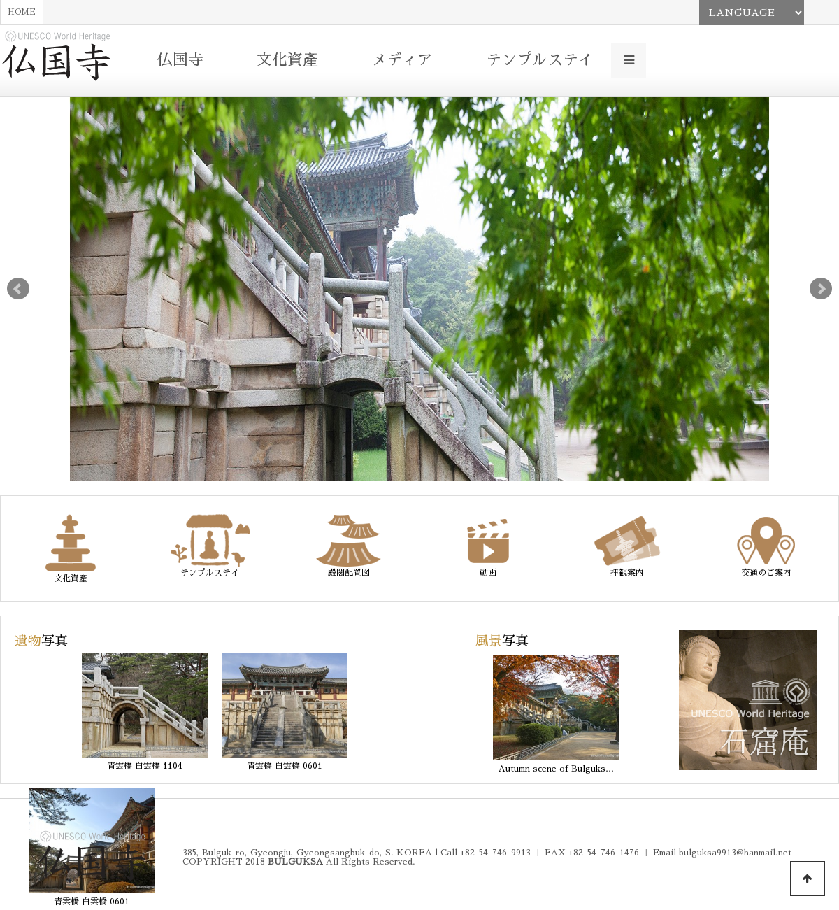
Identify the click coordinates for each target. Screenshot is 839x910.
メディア (402, 60)
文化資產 (287, 60)
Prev (18, 289)
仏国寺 (180, 60)
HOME (22, 12)
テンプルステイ (540, 60)
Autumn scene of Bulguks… (556, 769)
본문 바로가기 (0, 0)
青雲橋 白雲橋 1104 (144, 766)
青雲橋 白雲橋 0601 (284, 766)
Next (821, 289)
